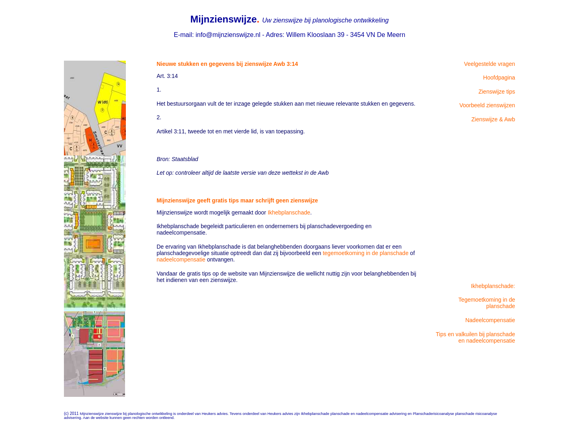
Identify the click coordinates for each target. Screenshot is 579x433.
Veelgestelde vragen (489, 64)
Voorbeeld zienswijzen (487, 105)
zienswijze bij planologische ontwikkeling (139, 414)
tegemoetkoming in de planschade (366, 253)
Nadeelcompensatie (490, 320)
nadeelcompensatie (180, 259)
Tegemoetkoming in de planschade (486, 302)
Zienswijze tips (496, 91)
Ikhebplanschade (289, 212)
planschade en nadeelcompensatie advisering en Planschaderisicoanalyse (393, 414)
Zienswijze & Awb (493, 119)
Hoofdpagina (499, 77)
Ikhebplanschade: (493, 286)
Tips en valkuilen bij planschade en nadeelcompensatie (475, 337)
